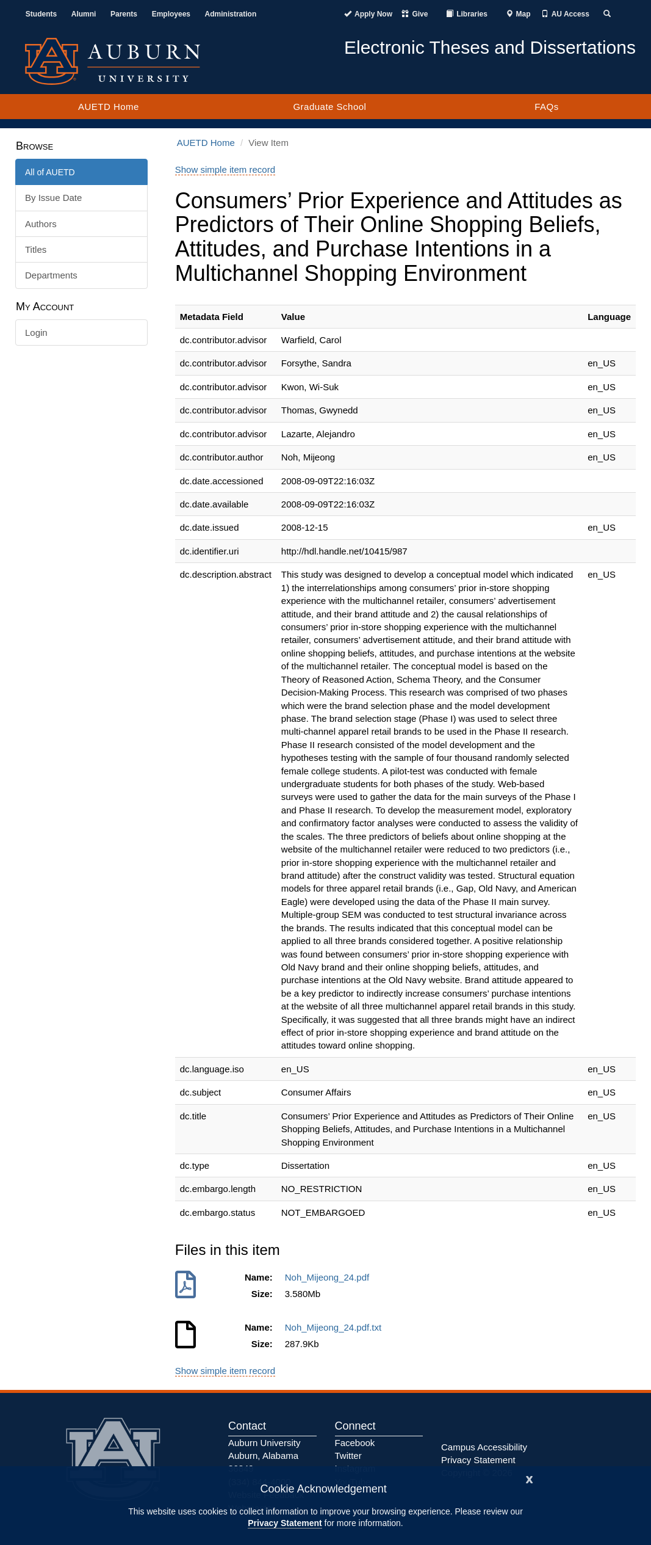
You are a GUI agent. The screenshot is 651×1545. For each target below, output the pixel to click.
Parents (123, 14)
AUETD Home (108, 106)
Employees (171, 14)
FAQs (546, 106)
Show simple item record (225, 169)
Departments (51, 275)
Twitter (348, 1455)
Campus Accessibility (484, 1447)
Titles (35, 249)
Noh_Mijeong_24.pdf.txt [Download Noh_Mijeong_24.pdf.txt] (336, 1327)
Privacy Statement (285, 1523)
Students (41, 14)
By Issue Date (53, 197)
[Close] (529, 1478)
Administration (231, 14)
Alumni (83, 14)
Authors (41, 224)
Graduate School (329, 106)
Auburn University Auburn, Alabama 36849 (264, 1456)
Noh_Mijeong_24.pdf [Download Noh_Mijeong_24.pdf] (330, 1277)
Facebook (355, 1443)
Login (36, 332)
